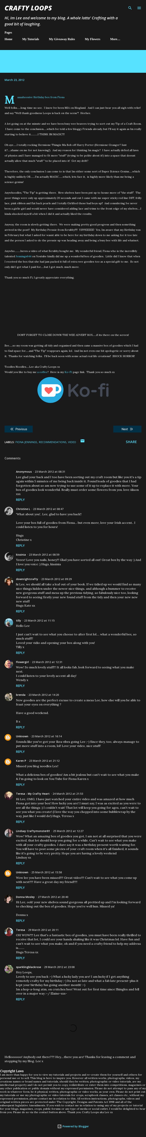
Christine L (23, 509)
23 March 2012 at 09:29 (56, 579)
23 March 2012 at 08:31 (50, 471)
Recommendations (52, 442)
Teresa (20, 930)
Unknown (22, 736)
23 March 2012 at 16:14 (46, 736)
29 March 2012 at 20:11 (43, 930)
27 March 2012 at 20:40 (53, 897)
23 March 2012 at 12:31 (47, 662)
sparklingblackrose (28, 967)
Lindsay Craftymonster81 (33, 831)
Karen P (21, 760)
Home (8, 39)
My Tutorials (30, 39)
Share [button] (131, 441)
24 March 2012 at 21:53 (68, 793)
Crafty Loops (28, 7)
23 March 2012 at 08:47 (48, 509)
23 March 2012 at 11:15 (39, 620)
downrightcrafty (27, 579)
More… (115, 39)
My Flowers (92, 39)
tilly (18, 620)
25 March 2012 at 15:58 (46, 872)
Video (72, 442)
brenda (20, 695)
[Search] (130, 7)
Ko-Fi (68, 372)
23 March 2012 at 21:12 (44, 760)
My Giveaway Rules (62, 39)
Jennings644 (23, 256)
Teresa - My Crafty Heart (33, 793)
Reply (20, 500)
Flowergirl (22, 662)
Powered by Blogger (73, 1126)
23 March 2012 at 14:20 (44, 695)
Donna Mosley (25, 897)
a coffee (42, 372)
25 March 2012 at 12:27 (68, 831)
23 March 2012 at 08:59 (44, 554)
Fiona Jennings (26, 442)
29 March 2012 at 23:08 (59, 967)
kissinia (21, 554)
